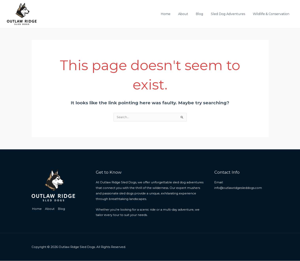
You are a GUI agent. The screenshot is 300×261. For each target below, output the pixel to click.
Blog (203, 14)
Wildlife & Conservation (271, 14)
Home (171, 14)
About (188, 14)
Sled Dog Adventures (230, 14)
